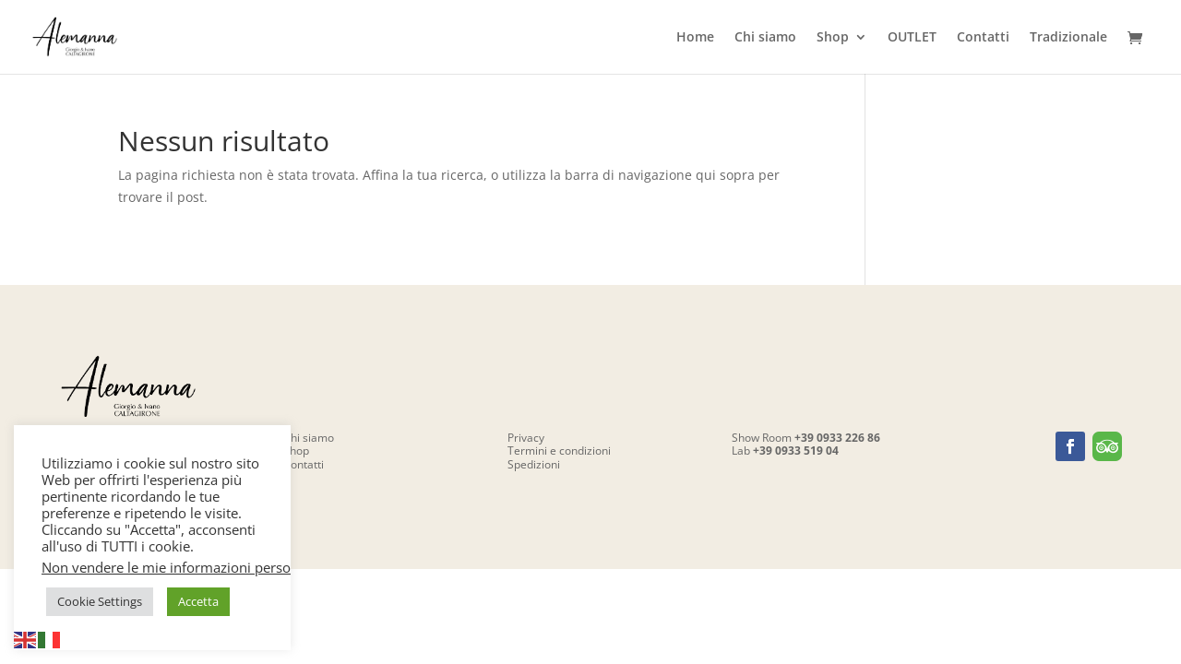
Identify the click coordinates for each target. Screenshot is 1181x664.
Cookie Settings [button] (99, 601)
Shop (833, 37)
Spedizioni (533, 464)
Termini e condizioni (559, 450)
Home (695, 37)
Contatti (983, 37)
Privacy (525, 437)
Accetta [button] (198, 601)
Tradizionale (1068, 37)
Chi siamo (765, 37)
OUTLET (912, 37)
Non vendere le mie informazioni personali (178, 567)
